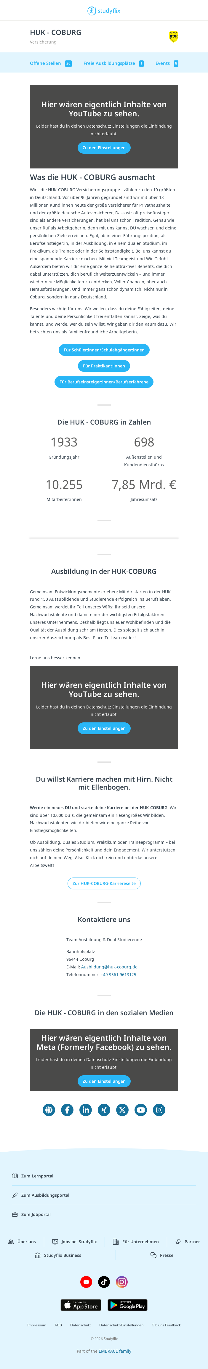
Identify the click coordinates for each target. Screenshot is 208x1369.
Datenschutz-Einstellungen (121, 1325)
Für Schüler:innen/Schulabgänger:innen (104, 350)
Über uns (22, 1242)
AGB (58, 1325)
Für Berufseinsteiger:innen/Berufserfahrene (104, 382)
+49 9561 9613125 (118, 974)
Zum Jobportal (31, 1214)
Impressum (36, 1325)
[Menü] (13, 10)
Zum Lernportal (32, 1176)
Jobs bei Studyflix (74, 1242)
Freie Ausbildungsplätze (114, 63)
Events (167, 63)
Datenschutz (80, 1325)
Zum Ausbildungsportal (40, 1195)
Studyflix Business (58, 1255)
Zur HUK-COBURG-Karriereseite (104, 883)
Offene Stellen (51, 63)
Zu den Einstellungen (104, 147)
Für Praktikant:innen (104, 366)
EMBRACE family (115, 1351)
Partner (187, 1242)
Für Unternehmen (136, 1242)
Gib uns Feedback (166, 1325)
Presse (162, 1255)
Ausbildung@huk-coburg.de (109, 967)
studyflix (109, 10)
